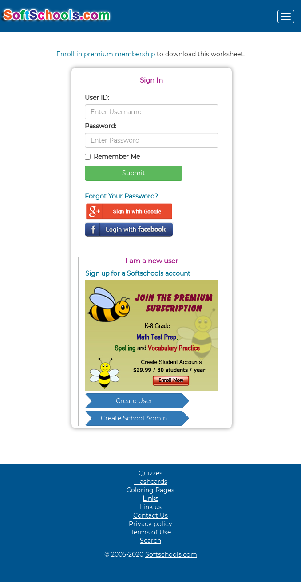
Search (150, 541)
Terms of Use (151, 532)
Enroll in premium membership (105, 54)
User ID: (97, 98)
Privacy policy (150, 524)
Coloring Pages (150, 490)
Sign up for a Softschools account (137, 273)
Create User (134, 401)
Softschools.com (171, 554)
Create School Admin (134, 418)
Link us (151, 507)
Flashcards (150, 482)
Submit (133, 173)
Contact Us (150, 515)
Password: (100, 126)
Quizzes (150, 473)
